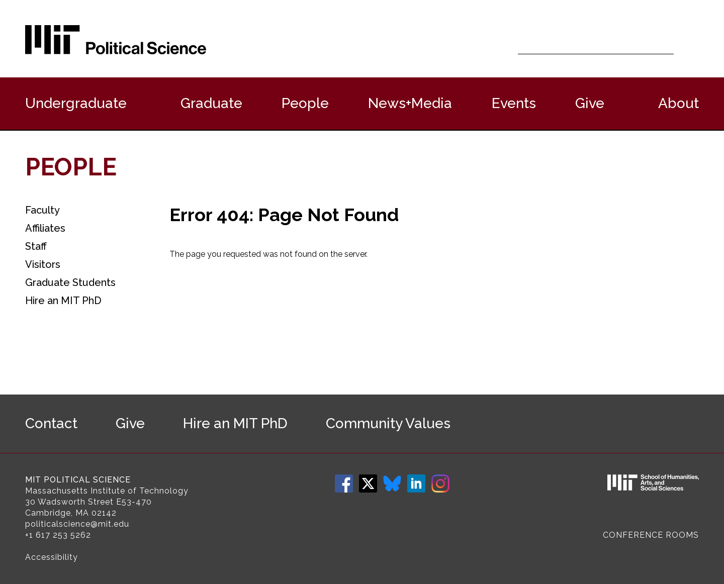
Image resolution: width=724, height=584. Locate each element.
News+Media (410, 103)
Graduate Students (70, 282)
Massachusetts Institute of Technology (107, 491)
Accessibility (51, 557)
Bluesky (392, 483)
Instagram (440, 483)
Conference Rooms (651, 535)
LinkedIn (416, 483)
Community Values (388, 423)
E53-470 (134, 502)
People (305, 103)
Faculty (42, 210)
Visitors (42, 264)
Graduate (211, 103)
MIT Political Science (78, 479)
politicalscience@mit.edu (77, 524)
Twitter (368, 483)
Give (589, 103)
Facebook (344, 483)
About (678, 103)
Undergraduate (76, 103)
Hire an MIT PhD (63, 301)
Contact (51, 423)
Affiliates (45, 228)
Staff (36, 246)
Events (514, 103)
